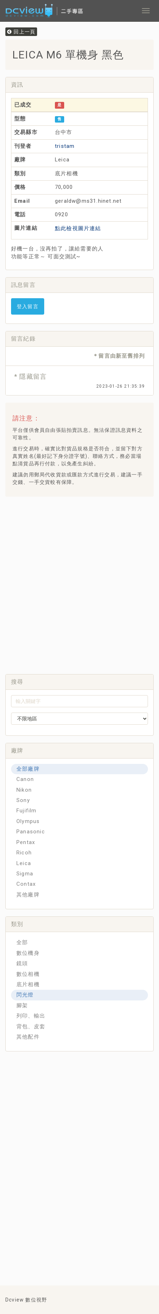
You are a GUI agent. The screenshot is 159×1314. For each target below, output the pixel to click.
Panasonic (30, 831)
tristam (65, 146)
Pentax (25, 842)
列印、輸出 (30, 1016)
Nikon (24, 790)
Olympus (28, 821)
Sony (23, 800)
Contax (26, 884)
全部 (22, 942)
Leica (23, 863)
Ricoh (24, 852)
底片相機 (28, 984)
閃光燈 (25, 995)
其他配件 (28, 1037)
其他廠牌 (28, 894)
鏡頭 (22, 963)
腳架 (22, 1005)
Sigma (24, 873)
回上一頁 (21, 32)
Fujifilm (26, 810)
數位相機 (28, 974)
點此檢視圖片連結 (78, 228)
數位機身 (28, 953)
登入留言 (28, 306)
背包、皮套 (30, 1026)
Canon (25, 779)
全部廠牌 (28, 769)
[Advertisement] (79, 583)
